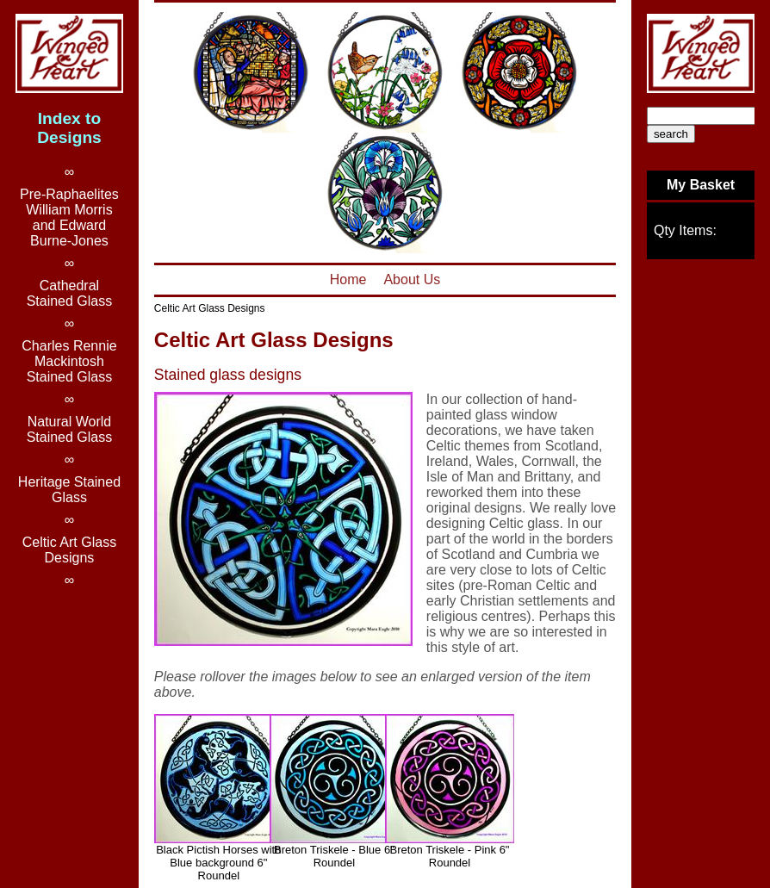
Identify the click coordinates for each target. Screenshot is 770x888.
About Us (411, 279)
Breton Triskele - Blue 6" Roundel (334, 856)
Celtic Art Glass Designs (209, 308)
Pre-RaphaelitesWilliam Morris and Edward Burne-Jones (69, 217)
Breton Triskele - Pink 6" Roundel (449, 856)
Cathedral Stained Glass (70, 293)
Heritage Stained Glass (69, 490)
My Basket (701, 184)
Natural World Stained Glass (70, 429)
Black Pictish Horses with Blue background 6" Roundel (218, 862)
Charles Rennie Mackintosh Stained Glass (69, 361)
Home (348, 279)
